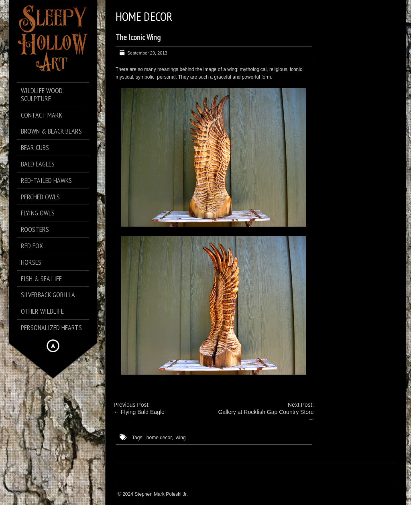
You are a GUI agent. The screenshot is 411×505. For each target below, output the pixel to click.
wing (181, 437)
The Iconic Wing (138, 37)
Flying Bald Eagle (143, 412)
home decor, (159, 437)
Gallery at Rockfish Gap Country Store (265, 412)
